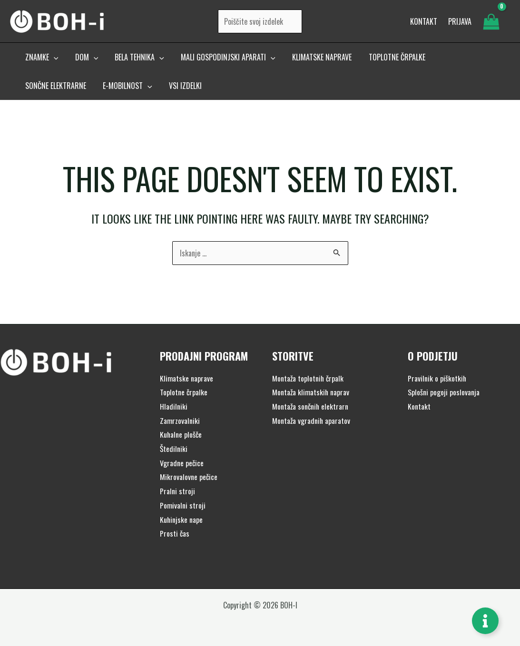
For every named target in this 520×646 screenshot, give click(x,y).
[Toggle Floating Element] (485, 620)
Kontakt (419, 406)
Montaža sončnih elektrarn (311, 406)
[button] (41, 60)
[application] (53, 60)
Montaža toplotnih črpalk (308, 378)
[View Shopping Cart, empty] (491, 23)
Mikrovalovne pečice (189, 476)
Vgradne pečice (182, 463)
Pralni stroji (177, 491)
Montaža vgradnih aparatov (311, 420)
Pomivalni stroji (183, 505)
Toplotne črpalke (184, 392)
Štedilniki (174, 448)
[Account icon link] (459, 23)
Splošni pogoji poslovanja (444, 392)
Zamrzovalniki (180, 420)
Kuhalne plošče (181, 434)
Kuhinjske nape (181, 519)
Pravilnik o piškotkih (437, 378)
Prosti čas (175, 533)
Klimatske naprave (187, 378)
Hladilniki (173, 406)
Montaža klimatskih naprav (311, 392)
